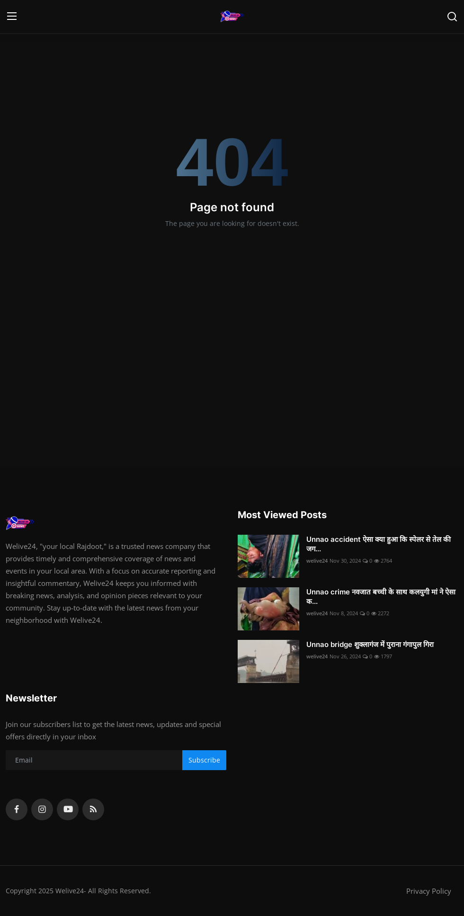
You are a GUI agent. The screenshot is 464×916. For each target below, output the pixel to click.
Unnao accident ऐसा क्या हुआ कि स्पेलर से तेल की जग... (378, 544)
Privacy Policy (428, 891)
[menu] (12, 16)
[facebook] (16, 809)
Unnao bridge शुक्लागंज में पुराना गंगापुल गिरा (370, 644)
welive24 (317, 560)
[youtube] (68, 809)
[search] (452, 16)
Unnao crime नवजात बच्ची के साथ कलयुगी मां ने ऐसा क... (380, 596)
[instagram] (42, 809)
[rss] (93, 809)
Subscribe (204, 759)
